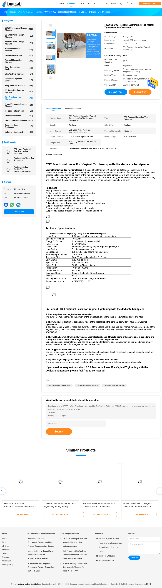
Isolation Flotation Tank (19, 111)
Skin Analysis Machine (19, 74)
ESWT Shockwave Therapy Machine (19, 29)
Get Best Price (116, 92)
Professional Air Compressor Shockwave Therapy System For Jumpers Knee (41, 567)
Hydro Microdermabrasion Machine (19, 105)
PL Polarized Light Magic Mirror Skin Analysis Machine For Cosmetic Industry (76, 567)
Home (4, 539)
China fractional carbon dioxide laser (26, 584)
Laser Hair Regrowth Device (19, 80)
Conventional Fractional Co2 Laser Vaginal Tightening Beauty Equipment (60, 506)
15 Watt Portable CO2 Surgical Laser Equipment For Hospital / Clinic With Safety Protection (137, 506)
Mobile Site (6, 561)
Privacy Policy (7, 564)
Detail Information (53, 109)
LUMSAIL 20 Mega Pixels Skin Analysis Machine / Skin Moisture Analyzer (75, 542)
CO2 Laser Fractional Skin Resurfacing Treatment (22, 151)
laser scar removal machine (114, 385)
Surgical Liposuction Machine (19, 61)
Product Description (72, 109)
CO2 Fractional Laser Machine (19, 98)
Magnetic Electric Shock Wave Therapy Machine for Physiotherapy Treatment (40, 554)
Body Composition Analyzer (19, 68)
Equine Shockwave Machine (19, 50)
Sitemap (5, 557)
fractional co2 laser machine (87, 385)
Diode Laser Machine (19, 55)
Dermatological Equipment (19, 120)
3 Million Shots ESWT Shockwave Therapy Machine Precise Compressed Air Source (41, 542)
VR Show (5, 546)
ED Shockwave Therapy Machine (19, 36)
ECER (148, 584)
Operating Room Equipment (19, 126)
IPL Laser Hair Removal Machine (19, 91)
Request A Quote (150, 4)
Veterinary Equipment (19, 132)
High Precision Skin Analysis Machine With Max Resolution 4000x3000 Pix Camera (75, 554)
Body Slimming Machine (19, 85)
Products (5, 542)
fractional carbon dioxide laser (59, 385)
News (4, 553)
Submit (59, 431)
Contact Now (19, 212)
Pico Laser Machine (19, 115)
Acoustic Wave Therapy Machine (19, 43)
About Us (6, 550)
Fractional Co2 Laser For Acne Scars (24, 159)
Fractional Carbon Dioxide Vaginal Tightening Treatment (23, 169)
